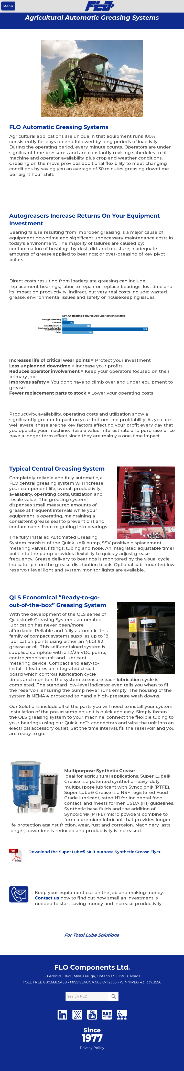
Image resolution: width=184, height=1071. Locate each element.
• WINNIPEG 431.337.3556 (139, 982)
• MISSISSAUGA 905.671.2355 (92, 982)
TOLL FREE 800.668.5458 (45, 982)
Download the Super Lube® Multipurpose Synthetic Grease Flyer (94, 851)
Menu (8, 6)
